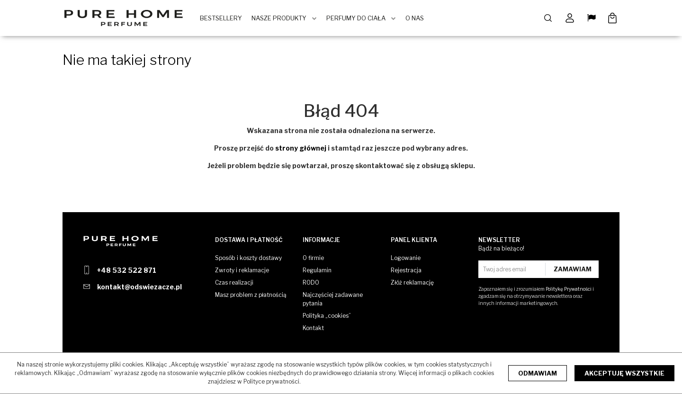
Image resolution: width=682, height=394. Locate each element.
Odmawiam (537, 373)
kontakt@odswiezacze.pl (139, 287)
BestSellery (224, 19)
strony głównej (300, 149)
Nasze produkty (281, 19)
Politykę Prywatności (569, 289)
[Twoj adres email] (513, 269)
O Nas (417, 19)
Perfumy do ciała (358, 19)
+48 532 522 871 (126, 270)
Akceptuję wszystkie (624, 373)
